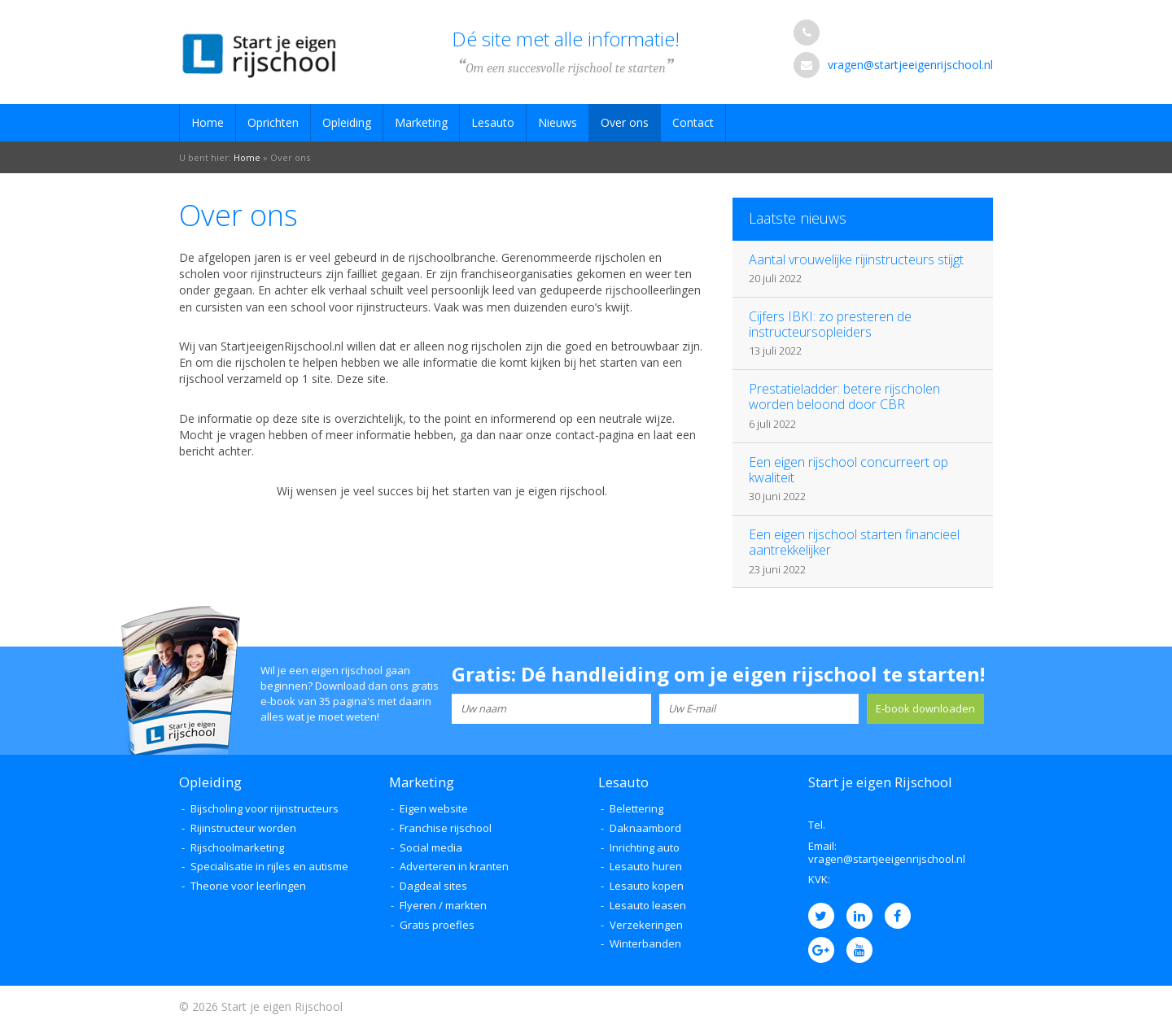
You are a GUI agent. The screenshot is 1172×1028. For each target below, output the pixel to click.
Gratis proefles (437, 924)
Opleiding (346, 122)
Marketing (421, 122)
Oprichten (273, 122)
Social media (431, 847)
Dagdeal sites (433, 885)
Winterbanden (645, 943)
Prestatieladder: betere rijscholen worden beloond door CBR (844, 396)
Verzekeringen (646, 924)
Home (207, 122)
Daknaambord (645, 828)
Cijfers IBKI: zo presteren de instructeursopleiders (830, 324)
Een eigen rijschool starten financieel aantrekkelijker (854, 542)
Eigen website (434, 808)
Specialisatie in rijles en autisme (269, 866)
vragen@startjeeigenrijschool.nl (910, 64)
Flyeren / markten (443, 905)
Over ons (625, 122)
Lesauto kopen (647, 885)
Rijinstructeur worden (243, 828)
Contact (693, 122)
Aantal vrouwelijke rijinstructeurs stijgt (856, 259)
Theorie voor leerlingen (248, 885)
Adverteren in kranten (454, 866)
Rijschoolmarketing (237, 847)
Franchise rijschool (446, 828)
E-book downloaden (925, 708)
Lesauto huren (646, 866)
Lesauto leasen (648, 905)
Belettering (636, 808)
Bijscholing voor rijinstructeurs (264, 808)
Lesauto (492, 122)
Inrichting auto (645, 847)
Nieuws (557, 122)
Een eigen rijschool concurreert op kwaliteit (848, 469)
